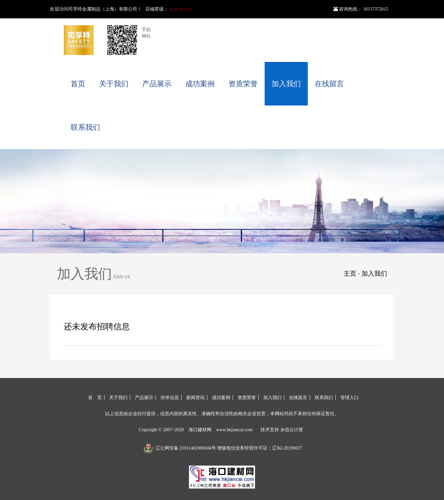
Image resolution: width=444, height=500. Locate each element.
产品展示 (157, 84)
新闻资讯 (195, 397)
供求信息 (170, 397)
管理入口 (349, 397)
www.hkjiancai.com (234, 429)
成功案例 (200, 84)
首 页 (95, 397)
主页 (350, 273)
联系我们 (85, 127)
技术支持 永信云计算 (282, 429)
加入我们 (286, 84)
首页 (78, 84)
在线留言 (329, 84)
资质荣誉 (243, 84)
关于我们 (113, 84)
